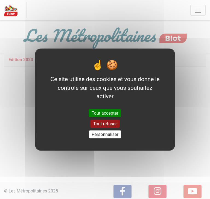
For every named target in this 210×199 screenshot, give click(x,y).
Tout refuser (105, 123)
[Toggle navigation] (198, 10)
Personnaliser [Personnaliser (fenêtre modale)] (105, 134)
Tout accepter (105, 112)
